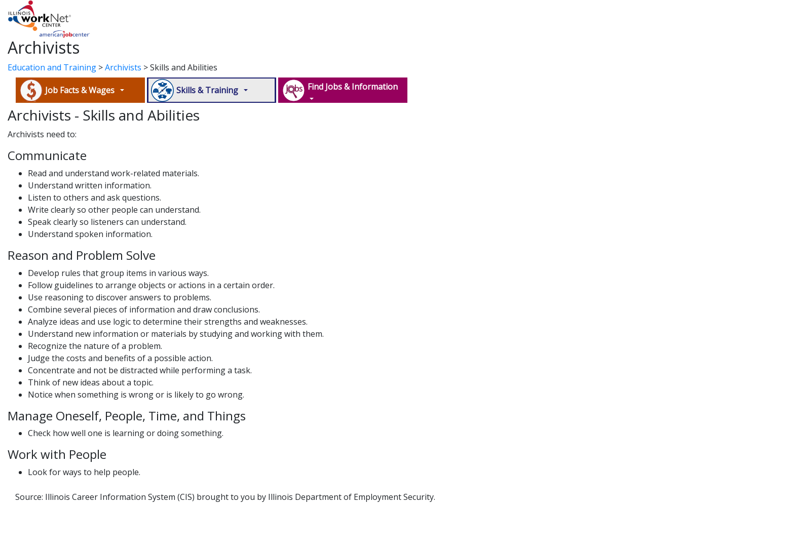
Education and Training (52, 67)
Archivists (123, 67)
